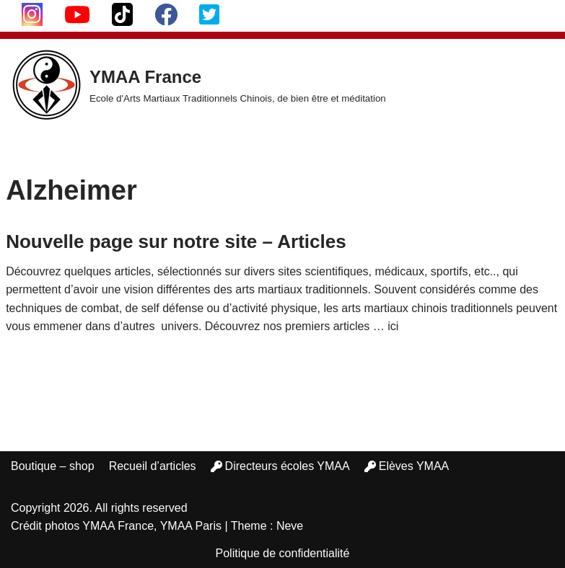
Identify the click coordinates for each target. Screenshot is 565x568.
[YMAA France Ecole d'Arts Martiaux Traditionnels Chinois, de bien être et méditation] (198, 85)
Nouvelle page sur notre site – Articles (176, 241)
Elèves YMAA (407, 466)
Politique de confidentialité (283, 553)
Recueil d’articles (152, 466)
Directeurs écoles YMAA (280, 466)
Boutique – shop (53, 466)
